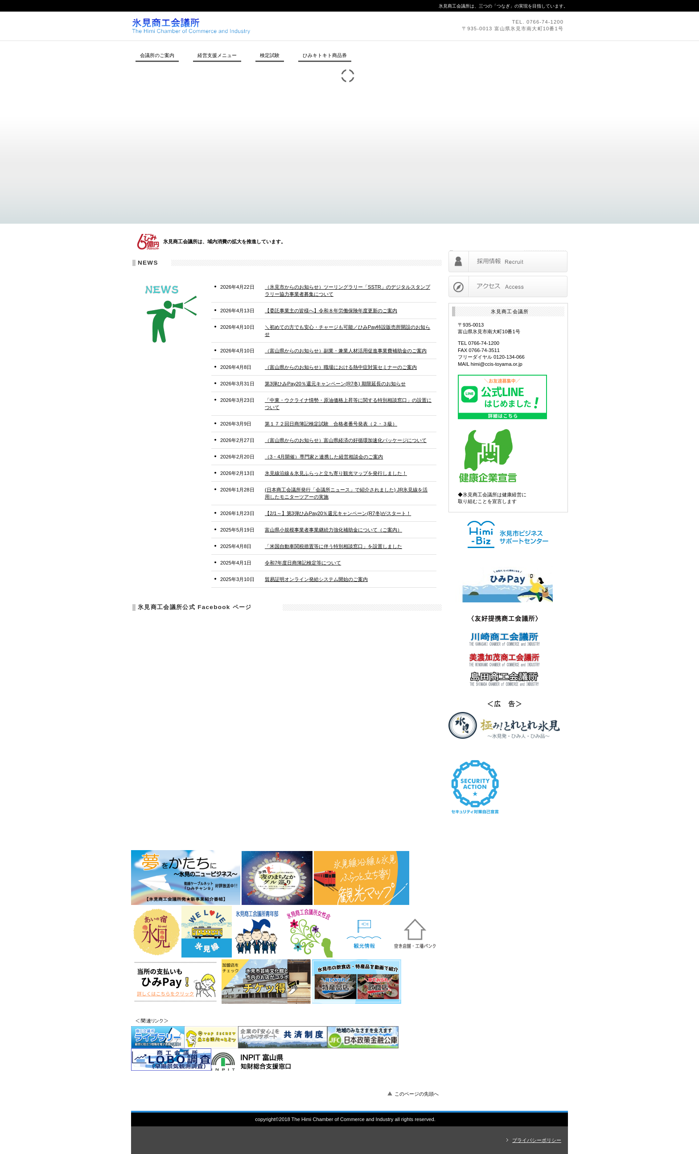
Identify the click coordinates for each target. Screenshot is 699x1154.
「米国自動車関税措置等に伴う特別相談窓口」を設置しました (333, 546)
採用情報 (507, 261)
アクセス (507, 286)
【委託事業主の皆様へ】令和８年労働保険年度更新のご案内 (331, 310)
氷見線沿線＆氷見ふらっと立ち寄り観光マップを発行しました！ (336, 473)
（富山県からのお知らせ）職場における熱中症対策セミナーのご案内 (341, 367)
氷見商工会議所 (253, 26)
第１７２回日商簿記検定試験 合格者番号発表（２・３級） (331, 423)
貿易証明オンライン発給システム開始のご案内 (316, 579)
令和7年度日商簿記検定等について (303, 562)
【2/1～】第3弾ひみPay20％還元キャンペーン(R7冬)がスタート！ (338, 513)
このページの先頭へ (417, 1094)
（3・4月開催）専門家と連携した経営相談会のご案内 (324, 456)
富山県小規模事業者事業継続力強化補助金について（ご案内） (333, 529)
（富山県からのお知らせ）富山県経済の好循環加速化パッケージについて (346, 440)
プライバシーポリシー (536, 1140)
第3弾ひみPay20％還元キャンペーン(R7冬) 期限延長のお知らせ (335, 383)
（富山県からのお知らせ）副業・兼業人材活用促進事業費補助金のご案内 (346, 350)
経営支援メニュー (217, 55)
